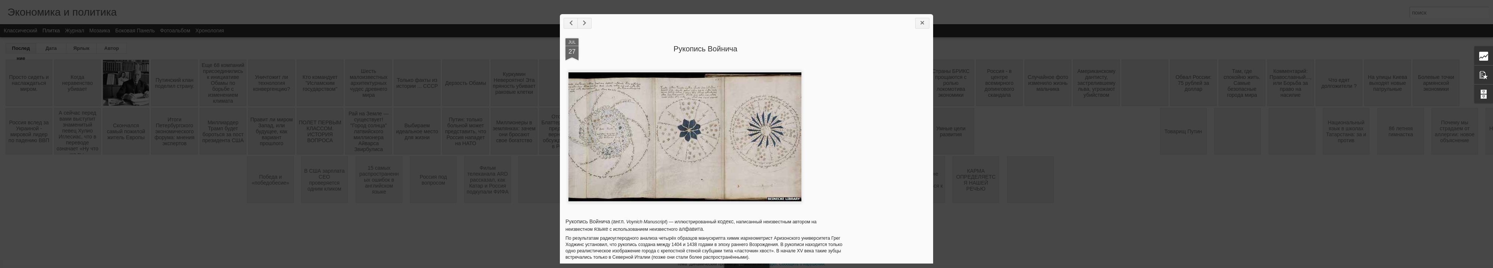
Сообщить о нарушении (802, 264)
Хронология (209, 31)
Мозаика (99, 31)
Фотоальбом (175, 31)
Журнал (74, 31)
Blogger (770, 264)
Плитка (51, 31)
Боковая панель (135, 31)
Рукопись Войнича (706, 49)
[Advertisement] (886, 155)
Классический (20, 31)
